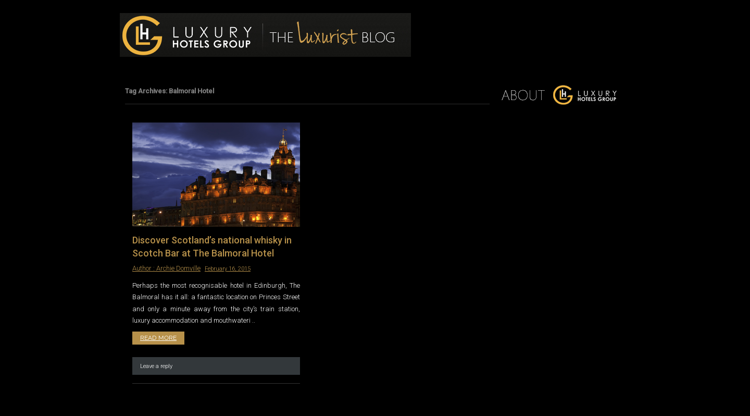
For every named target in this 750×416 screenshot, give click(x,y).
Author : (144, 268)
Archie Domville (178, 268)
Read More (158, 337)
